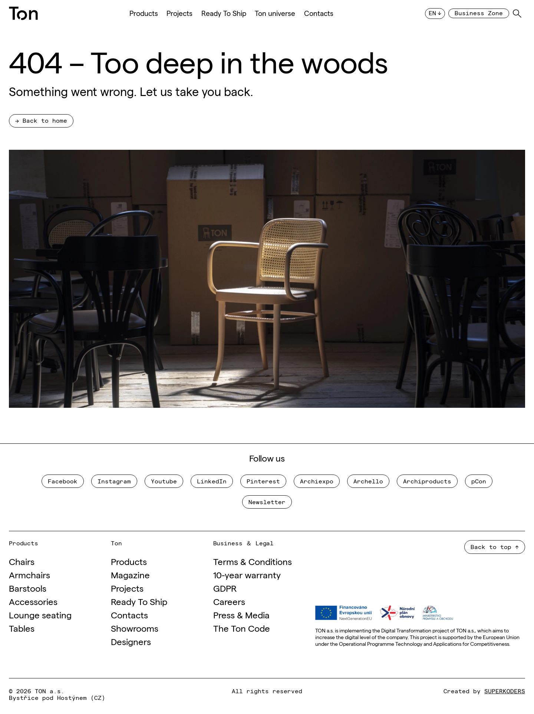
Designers (131, 641)
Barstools (27, 588)
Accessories (33, 601)
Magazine (130, 574)
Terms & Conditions (252, 561)
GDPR (225, 588)
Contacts (318, 13)
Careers (229, 601)
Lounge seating (40, 614)
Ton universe (275, 13)
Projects (179, 13)
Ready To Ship (223, 13)
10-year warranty (247, 574)
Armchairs (29, 574)
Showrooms (134, 628)
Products (143, 13)
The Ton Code (241, 628)
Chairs (21, 561)
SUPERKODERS (504, 690)
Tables (21, 628)
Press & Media (241, 614)
